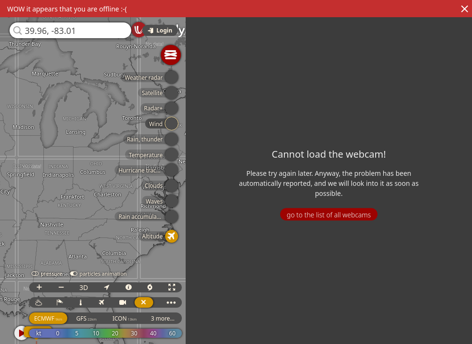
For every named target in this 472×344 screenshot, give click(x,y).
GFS (99, 318)
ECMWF (61, 318)
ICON (137, 318)
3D (96, 287)
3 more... (176, 318)
